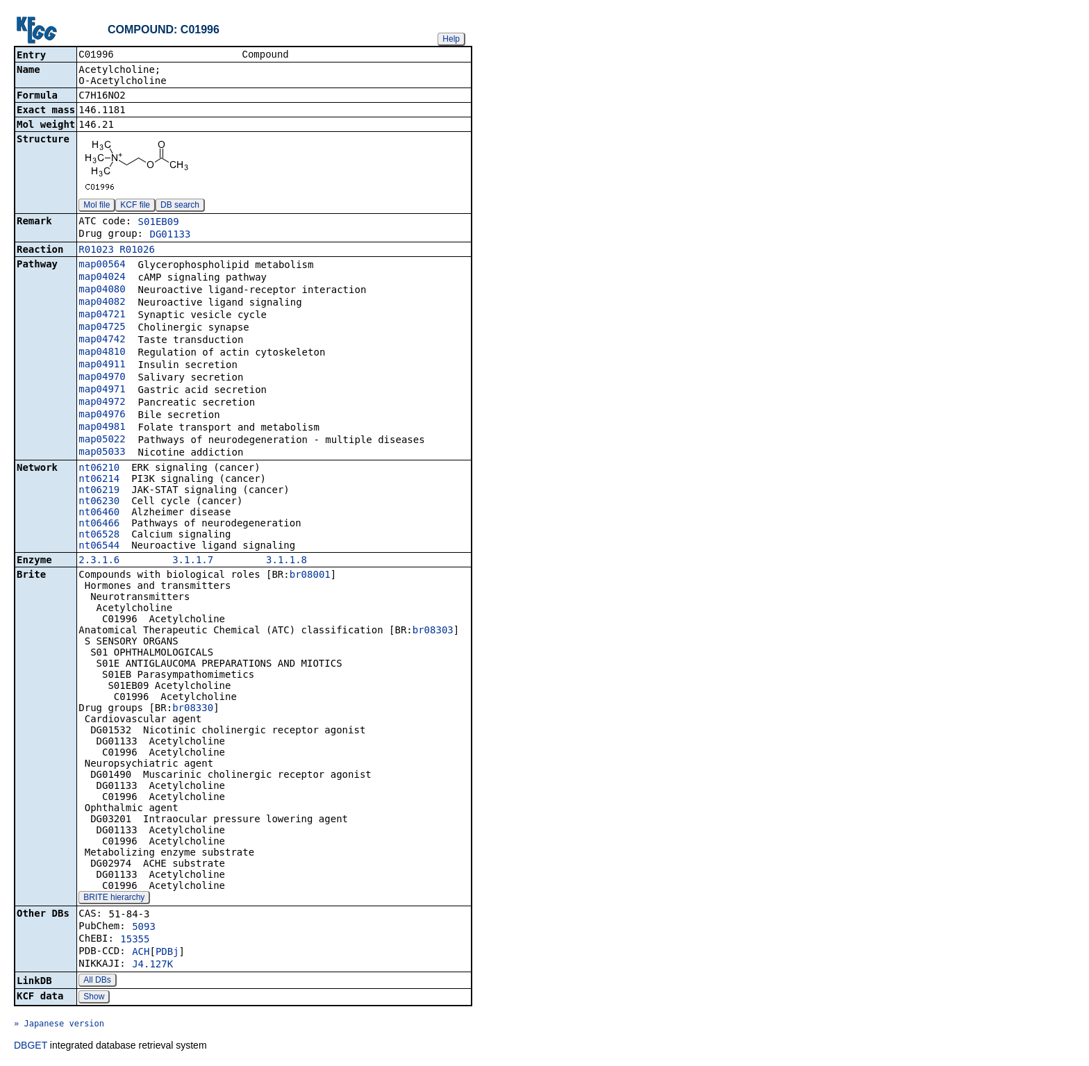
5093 (144, 927)
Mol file (96, 206)
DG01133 (169, 235)
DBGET (30, 1046)
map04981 (101, 427)
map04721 (101, 315)
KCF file (135, 206)
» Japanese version (59, 1025)
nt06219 (98, 491)
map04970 (101, 377)
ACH (140, 952)
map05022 (101, 440)
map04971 (101, 390)
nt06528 (98, 535)
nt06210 (98, 468)
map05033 (101, 452)
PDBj (167, 952)
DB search (179, 206)
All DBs (96, 981)
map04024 (101, 277)
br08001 (310, 575)
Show (93, 998)
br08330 (192, 709)
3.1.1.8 (286, 561)
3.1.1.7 (192, 561)
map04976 (101, 415)
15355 (134, 940)
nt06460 (98, 513)
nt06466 (98, 524)
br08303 (433, 631)
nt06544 (98, 546)
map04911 (101, 365)
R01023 (96, 250)
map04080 (101, 290)
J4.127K (152, 965)
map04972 (101, 402)
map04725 (101, 327)
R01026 (137, 250)
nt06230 (98, 502)
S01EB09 (158, 222)
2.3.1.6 (98, 561)
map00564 (101, 265)
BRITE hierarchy (113, 898)
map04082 (101, 302)
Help (451, 39)
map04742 (101, 340)
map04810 (101, 352)
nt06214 (98, 479)
